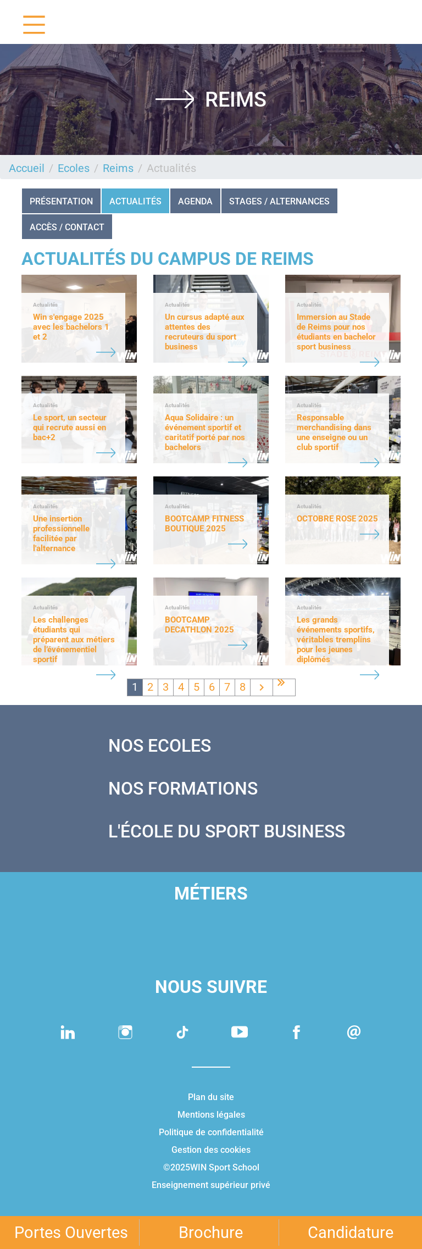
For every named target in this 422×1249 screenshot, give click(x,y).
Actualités (135, 201)
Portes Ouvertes (71, 1232)
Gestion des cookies (211, 1150)
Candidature (350, 1232)
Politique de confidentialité (211, 1132)
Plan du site (211, 1097)
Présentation (61, 201)
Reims (118, 168)
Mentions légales (211, 1114)
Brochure (211, 1232)
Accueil (27, 168)
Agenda (195, 201)
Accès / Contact (67, 227)
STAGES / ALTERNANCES (279, 201)
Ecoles (74, 168)
